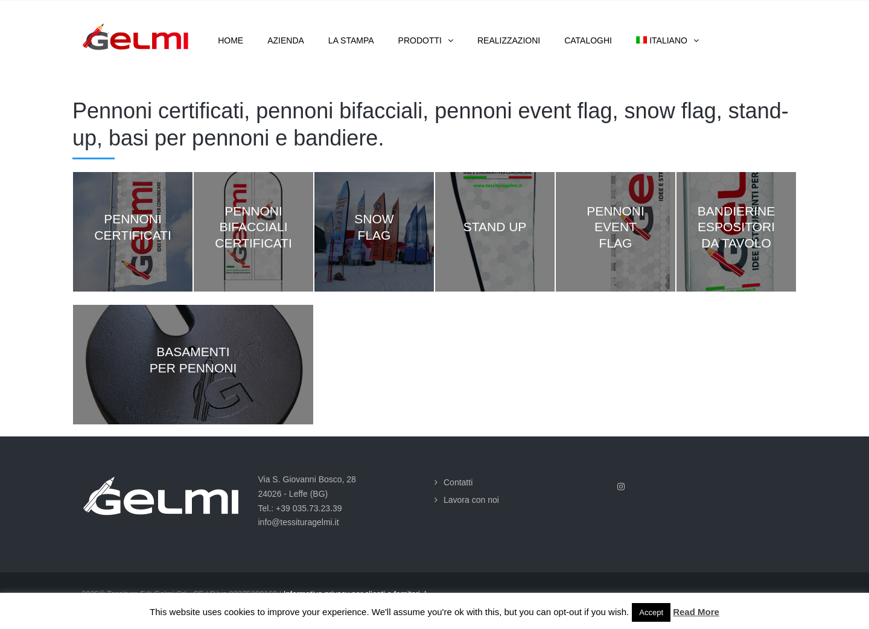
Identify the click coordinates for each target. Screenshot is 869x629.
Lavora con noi (471, 500)
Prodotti (420, 40)
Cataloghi (588, 40)
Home (230, 40)
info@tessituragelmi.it (298, 522)
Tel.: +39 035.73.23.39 (300, 508)
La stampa (351, 40)
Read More (696, 612)
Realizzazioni (508, 40)
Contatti (458, 482)
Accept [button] (651, 612)
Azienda (285, 40)
